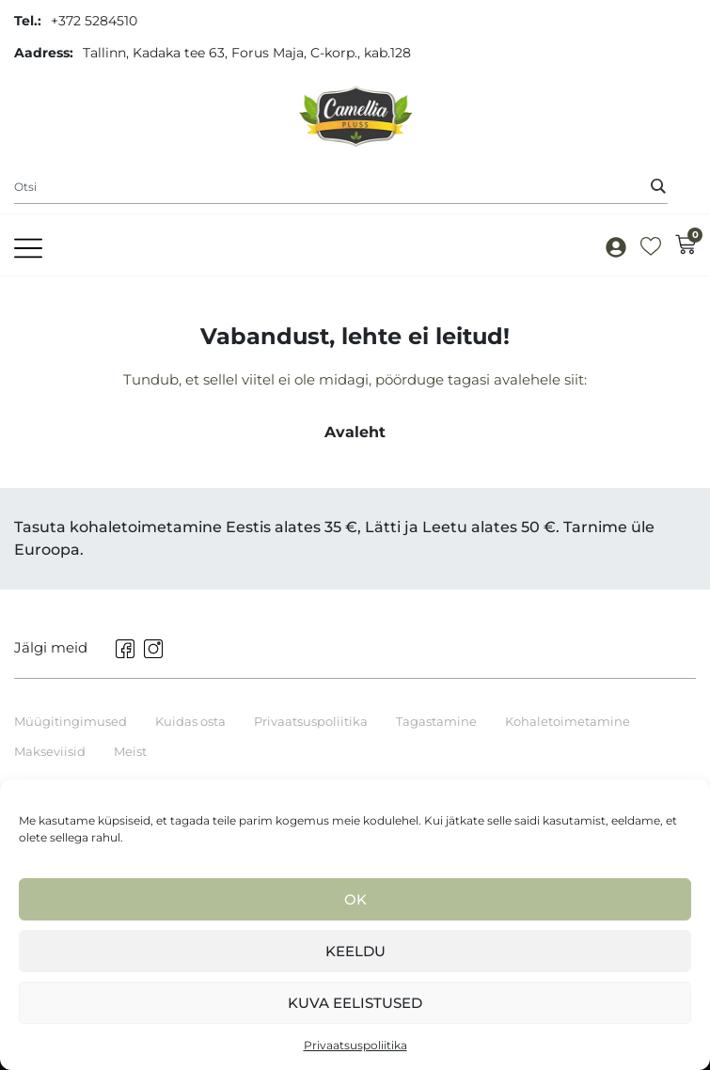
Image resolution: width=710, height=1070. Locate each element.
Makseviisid (50, 751)
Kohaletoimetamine (567, 721)
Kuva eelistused (355, 1003)
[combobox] (341, 187)
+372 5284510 (94, 20)
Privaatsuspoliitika (355, 1045)
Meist (130, 751)
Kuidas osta (190, 721)
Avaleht (355, 432)
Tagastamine (436, 721)
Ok (355, 899)
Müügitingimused (70, 721)
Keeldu (355, 951)
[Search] (658, 186)
